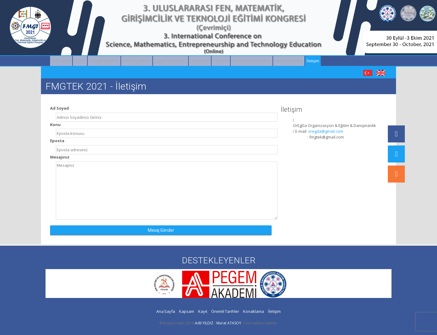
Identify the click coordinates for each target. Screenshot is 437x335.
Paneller (221, 60)
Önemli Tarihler (137, 60)
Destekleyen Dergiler (251, 60)
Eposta (57, 140)
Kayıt (202, 311)
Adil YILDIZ (204, 323)
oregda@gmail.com (325, 131)
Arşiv (80, 60)
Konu (55, 124)
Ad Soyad (59, 108)
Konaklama (253, 311)
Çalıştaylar (199, 60)
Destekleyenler (289, 60)
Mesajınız (59, 157)
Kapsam (186, 311)
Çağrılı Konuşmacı (170, 60)
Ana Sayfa (61, 60)
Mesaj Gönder (161, 230)
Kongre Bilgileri (104, 60)
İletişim (313, 60)
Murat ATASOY (228, 323)
